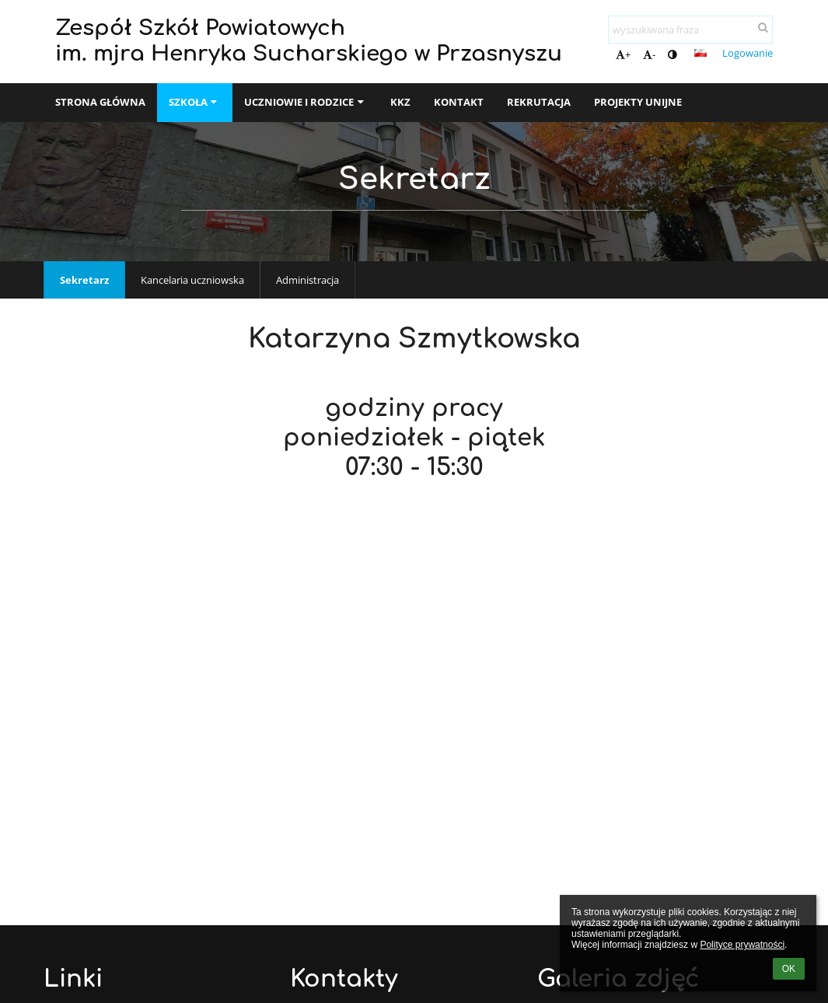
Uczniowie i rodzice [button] (305, 102)
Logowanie (747, 53)
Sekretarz (84, 280)
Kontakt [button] (459, 102)
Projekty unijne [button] (638, 102)
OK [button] (788, 968)
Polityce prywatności (742, 944)
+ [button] (623, 54)
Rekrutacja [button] (539, 102)
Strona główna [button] (100, 102)
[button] (700, 53)
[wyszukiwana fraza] (690, 30)
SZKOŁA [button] (195, 102)
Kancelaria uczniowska (192, 280)
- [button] (649, 54)
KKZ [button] (400, 102)
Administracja (307, 280)
